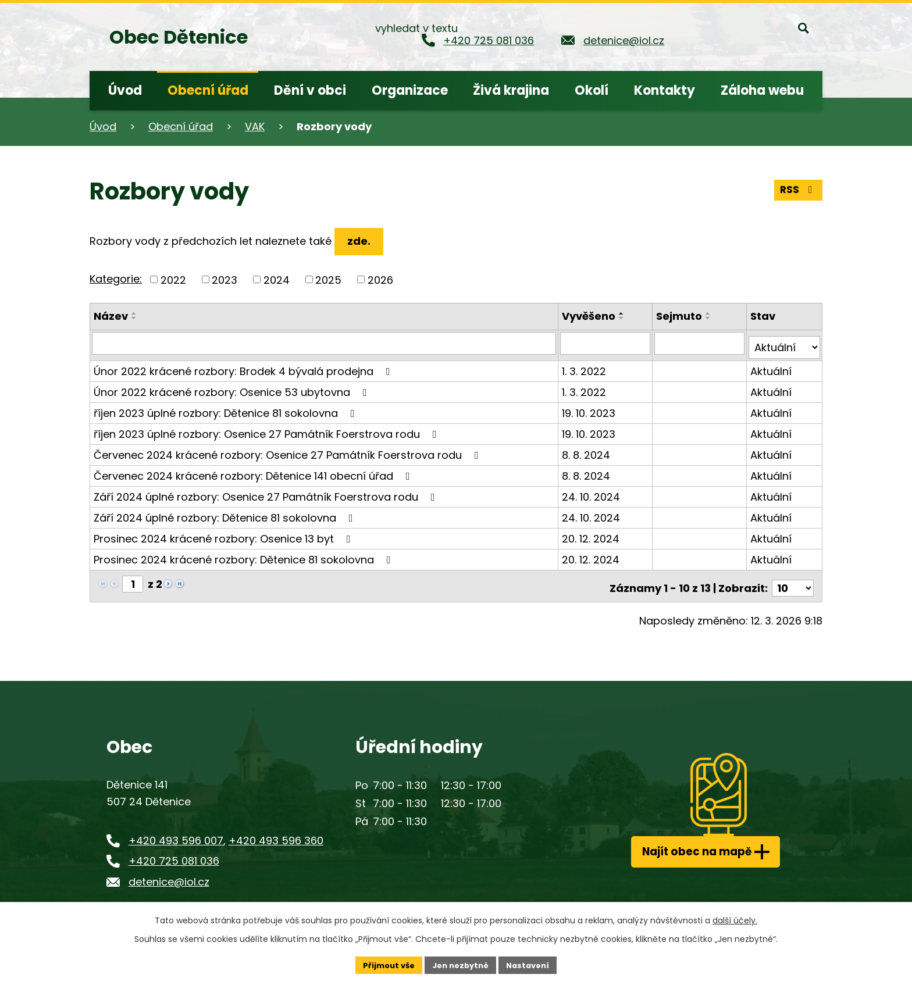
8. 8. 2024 (588, 450)
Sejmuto (680, 316)
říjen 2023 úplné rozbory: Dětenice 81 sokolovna (226, 408)
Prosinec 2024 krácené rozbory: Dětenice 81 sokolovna (245, 555)
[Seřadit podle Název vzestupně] (134, 313)
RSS (797, 188)
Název (111, 316)
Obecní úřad (180, 126)
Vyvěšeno (590, 316)
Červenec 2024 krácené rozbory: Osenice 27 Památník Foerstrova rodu (288, 450)
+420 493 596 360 (276, 832)
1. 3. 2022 (586, 366)
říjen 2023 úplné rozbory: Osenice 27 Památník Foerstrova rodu (267, 429)
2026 (380, 279)
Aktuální (771, 366)
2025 (328, 279)
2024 (276, 279)
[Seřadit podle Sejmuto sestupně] (709, 318)
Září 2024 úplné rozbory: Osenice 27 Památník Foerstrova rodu (267, 492)
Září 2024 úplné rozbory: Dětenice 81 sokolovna (226, 513)
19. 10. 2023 (590, 408)
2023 (224, 279)
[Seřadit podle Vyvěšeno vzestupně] (623, 313)
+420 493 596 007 (176, 832)
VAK (255, 126)
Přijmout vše (383, 964)
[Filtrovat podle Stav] (784, 343)
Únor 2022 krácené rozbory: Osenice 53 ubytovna (233, 387)
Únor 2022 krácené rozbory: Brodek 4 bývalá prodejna (244, 366)
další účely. (734, 919)
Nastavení (533, 964)
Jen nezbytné (460, 964)
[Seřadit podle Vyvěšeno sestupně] (623, 318)
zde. (361, 241)
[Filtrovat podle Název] (325, 343)
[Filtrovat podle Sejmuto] (700, 343)
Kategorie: (116, 279)
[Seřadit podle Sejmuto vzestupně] (709, 313)
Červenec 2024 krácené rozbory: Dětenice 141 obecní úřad (254, 471)
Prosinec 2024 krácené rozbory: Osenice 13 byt (224, 534)
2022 (173, 279)
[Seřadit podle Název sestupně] (134, 318)
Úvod (103, 126)
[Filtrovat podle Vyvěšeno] (606, 343)
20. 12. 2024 (592, 534)
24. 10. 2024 (593, 492)
